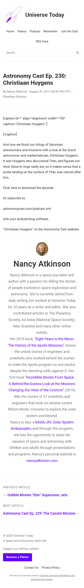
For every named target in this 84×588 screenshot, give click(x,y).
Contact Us (31, 567)
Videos (21, 31)
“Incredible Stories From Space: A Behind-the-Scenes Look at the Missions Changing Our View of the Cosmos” (42, 383)
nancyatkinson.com (42, 461)
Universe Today (33, 15)
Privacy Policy (51, 567)
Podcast (35, 31)
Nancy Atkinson (17, 91)
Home (10, 31)
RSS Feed (42, 41)
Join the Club (69, 31)
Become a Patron (17, 557)
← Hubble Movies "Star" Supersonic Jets (35, 495)
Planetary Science (14, 96)
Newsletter (50, 31)
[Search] (77, 52)
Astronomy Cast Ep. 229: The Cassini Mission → (41, 513)
